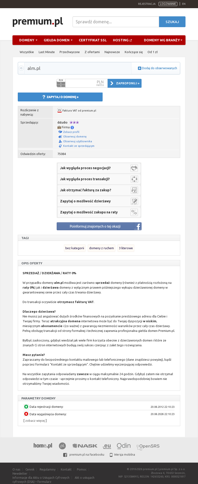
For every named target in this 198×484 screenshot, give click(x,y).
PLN (61, 80)
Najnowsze (112, 52)
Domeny (28, 40)
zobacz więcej (35, 420)
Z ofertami (92, 52)
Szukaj (172, 22)
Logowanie (168, 3)
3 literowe (126, 248)
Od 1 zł (153, 52)
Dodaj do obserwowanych (159, 68)
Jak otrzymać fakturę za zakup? (85, 190)
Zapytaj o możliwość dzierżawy (85, 201)
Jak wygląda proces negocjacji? (85, 168)
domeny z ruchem (101, 248)
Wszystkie (27, 52)
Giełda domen (58, 40)
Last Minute (47, 52)
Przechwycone (70, 52)
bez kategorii (74, 248)
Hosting (122, 40)
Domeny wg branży (163, 40)
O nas (16, 469)
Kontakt (66, 469)
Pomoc (82, 469)
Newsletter (19, 473)
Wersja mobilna (122, 454)
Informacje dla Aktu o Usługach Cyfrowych (40, 477)
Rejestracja (146, 3)
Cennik (29, 469)
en (184, 3)
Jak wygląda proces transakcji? (85, 179)
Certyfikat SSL (93, 40)
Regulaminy (48, 469)
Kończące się (134, 52)
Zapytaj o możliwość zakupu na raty (89, 212)
